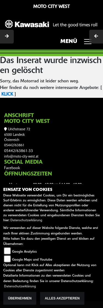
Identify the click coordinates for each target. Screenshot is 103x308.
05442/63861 (14, 145)
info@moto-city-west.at (21, 156)
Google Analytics (24, 251)
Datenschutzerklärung (26, 220)
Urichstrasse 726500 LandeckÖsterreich (17, 135)
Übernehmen (20, 298)
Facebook (12, 168)
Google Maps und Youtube (32, 259)
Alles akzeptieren (62, 298)
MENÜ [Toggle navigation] (77, 43)
